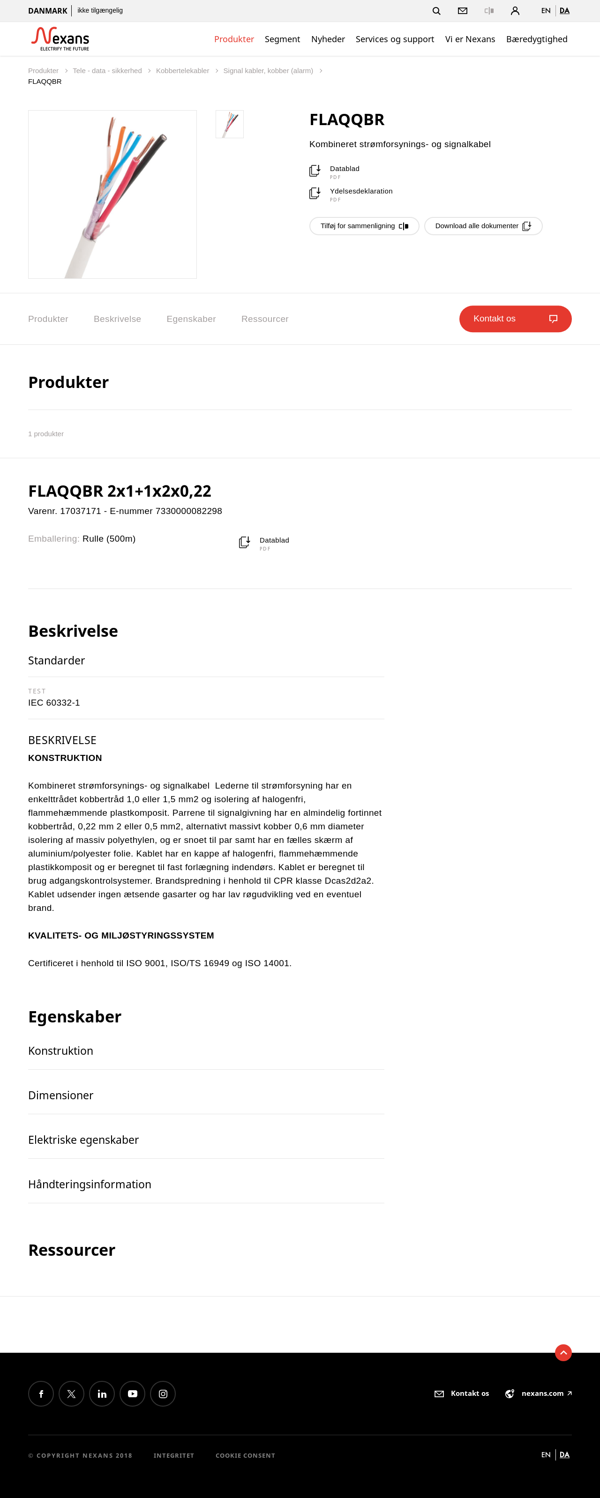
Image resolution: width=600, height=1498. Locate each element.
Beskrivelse (118, 319)
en (546, 10)
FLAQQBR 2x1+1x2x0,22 (119, 490)
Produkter (234, 39)
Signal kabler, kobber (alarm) (269, 71)
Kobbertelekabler (183, 71)
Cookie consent (246, 1455)
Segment (282, 39)
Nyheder (328, 39)
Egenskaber (191, 319)
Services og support (395, 39)
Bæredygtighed (537, 39)
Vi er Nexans (470, 39)
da (565, 10)
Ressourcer (265, 319)
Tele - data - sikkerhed (108, 71)
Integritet (174, 1455)
